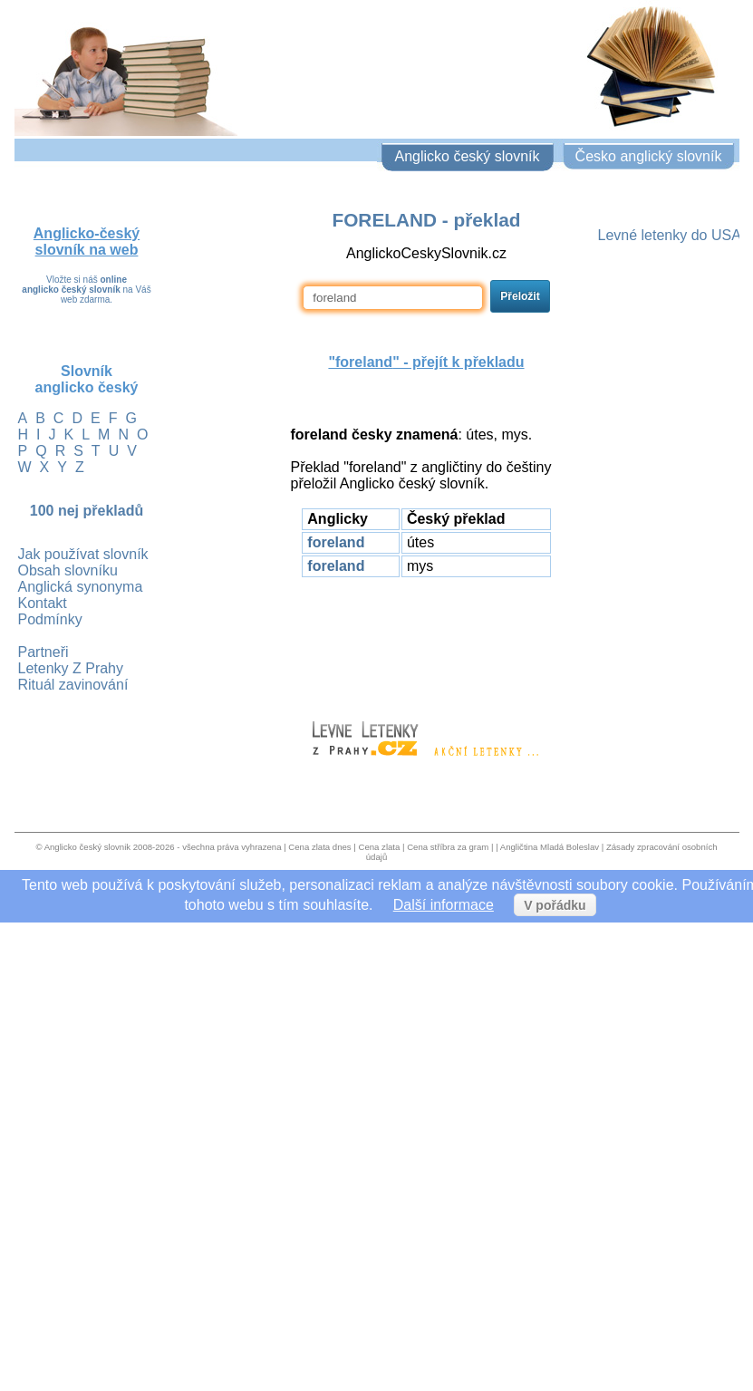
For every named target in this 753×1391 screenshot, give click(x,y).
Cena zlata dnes (319, 847)
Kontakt (42, 603)
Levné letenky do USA (669, 235)
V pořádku (554, 905)
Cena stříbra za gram (447, 847)
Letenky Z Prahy (71, 668)
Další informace (443, 905)
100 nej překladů (86, 510)
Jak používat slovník (83, 554)
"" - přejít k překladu (426, 362)
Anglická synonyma (80, 586)
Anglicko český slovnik (87, 847)
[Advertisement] (427, 640)
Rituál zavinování (73, 684)
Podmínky (50, 619)
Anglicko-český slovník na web (87, 241)
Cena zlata (379, 847)
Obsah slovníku (68, 570)
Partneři (43, 652)
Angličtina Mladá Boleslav (549, 847)
